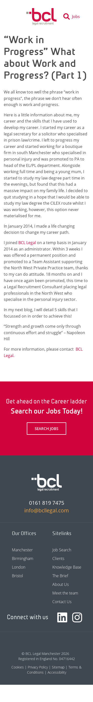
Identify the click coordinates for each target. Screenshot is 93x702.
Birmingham (22, 558)
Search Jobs (46, 428)
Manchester (22, 550)
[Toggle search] (73, 16)
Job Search (61, 550)
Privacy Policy (38, 667)
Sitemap (58, 667)
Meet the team (65, 593)
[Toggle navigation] (17, 16)
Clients (58, 558)
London (18, 567)
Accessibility (57, 672)
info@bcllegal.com (46, 510)
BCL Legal (27, 242)
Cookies (17, 667)
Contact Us (61, 601)
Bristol (17, 575)
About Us (60, 584)
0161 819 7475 (46, 502)
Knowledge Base (66, 567)
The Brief (60, 575)
